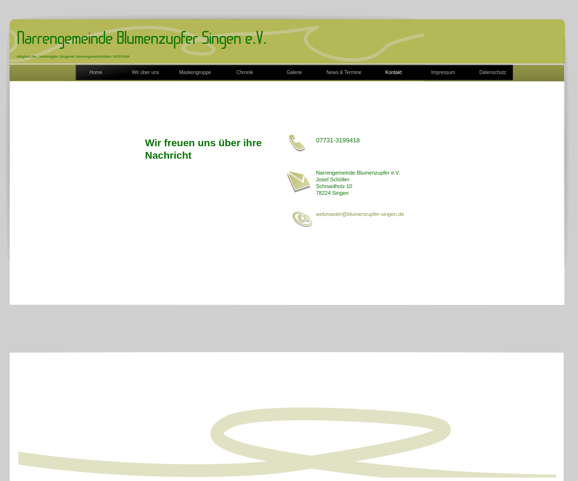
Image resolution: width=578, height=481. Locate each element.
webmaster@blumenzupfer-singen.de (360, 214)
